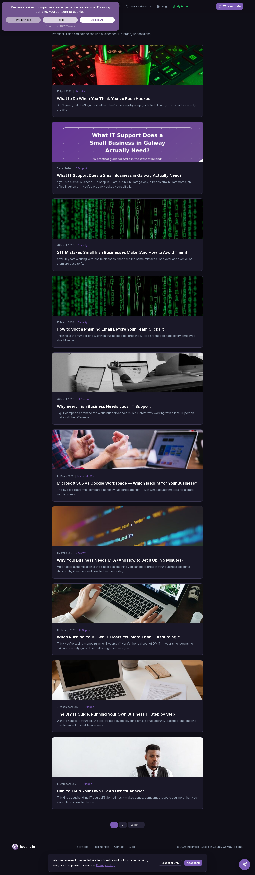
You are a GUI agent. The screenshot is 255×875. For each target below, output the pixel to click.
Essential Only (170, 862)
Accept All (193, 862)
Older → (136, 824)
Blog (162, 6)
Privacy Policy (105, 865)
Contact (119, 846)
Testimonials (101, 846)
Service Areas (138, 6)
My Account (182, 6)
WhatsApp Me (230, 6)
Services (82, 846)
